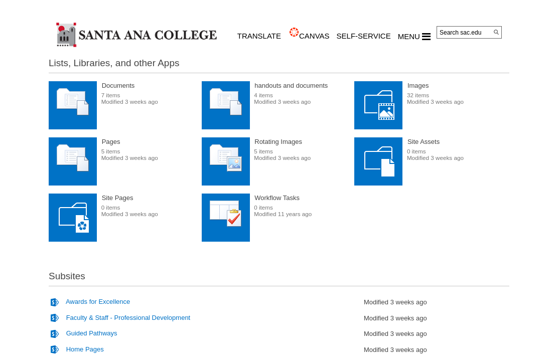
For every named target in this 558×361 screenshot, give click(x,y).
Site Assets (423, 141)
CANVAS (314, 36)
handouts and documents (291, 85)
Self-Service (364, 36)
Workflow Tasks (277, 198)
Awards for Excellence (98, 301)
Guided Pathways (91, 333)
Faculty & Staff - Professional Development (128, 317)
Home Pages (85, 349)
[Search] (496, 32)
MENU (414, 37)
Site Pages (117, 198)
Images (418, 85)
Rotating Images (278, 141)
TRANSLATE (259, 36)
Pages (111, 141)
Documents (118, 85)
